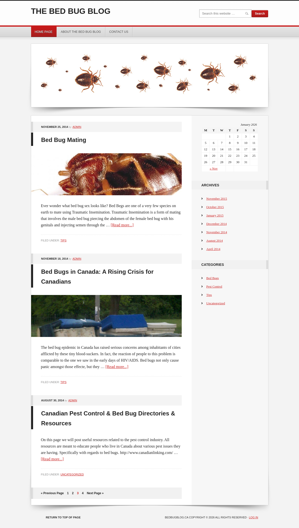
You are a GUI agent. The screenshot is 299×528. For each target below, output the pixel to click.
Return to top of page (63, 517)
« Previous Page (52, 493)
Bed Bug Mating (63, 140)
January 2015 (215, 215)
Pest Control (214, 286)
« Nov (214, 168)
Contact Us (118, 32)
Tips (63, 240)
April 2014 (213, 249)
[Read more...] (122, 225)
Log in (253, 517)
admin (77, 126)
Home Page (44, 32)
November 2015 (216, 198)
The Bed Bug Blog (71, 11)
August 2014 (214, 240)
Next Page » (95, 493)
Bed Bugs (212, 278)
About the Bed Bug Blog (81, 32)
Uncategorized (72, 474)
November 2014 (216, 232)
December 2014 (216, 224)
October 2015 (215, 207)
